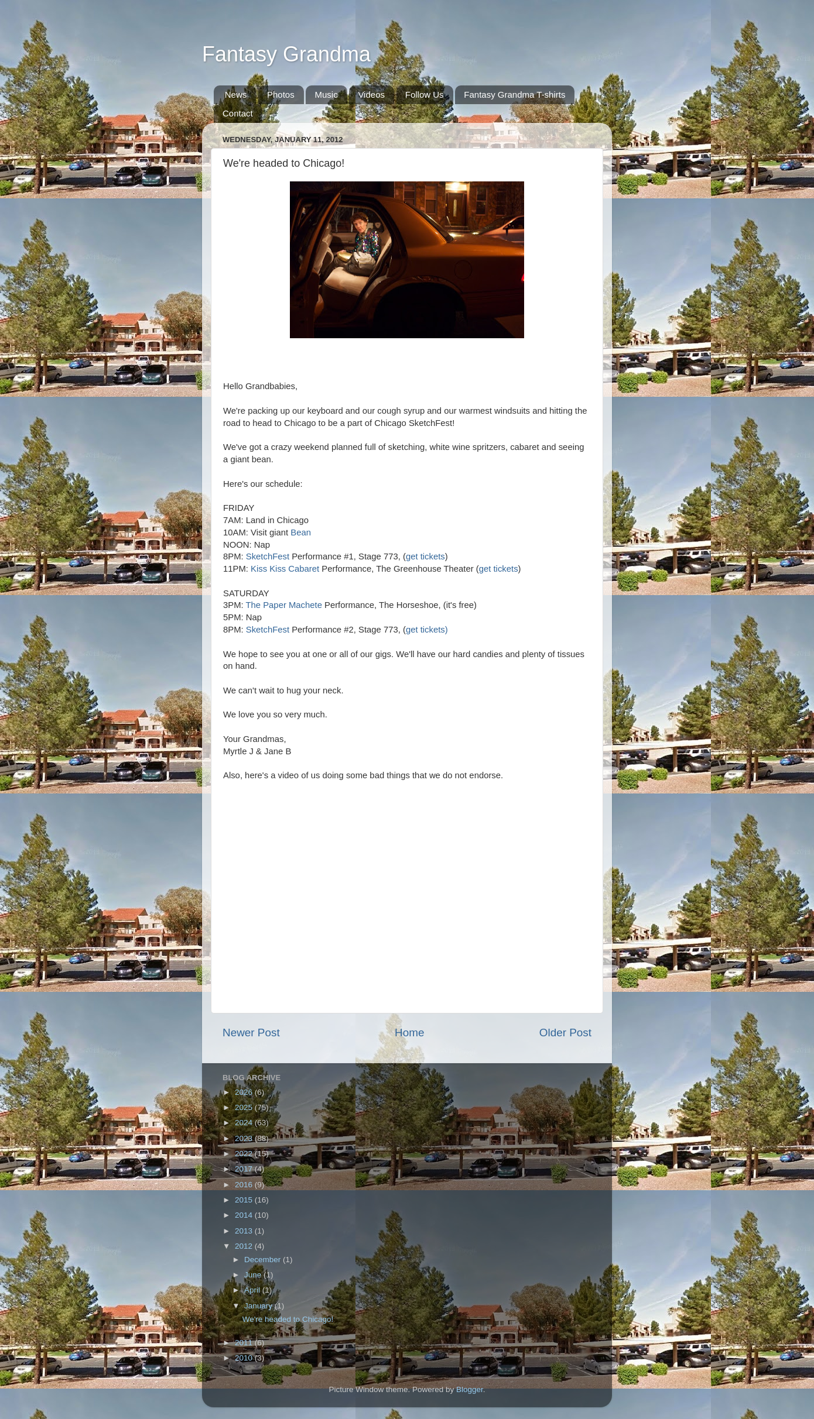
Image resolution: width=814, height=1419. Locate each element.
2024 (245, 1122)
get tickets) (427, 629)
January (259, 1305)
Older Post (565, 1032)
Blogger (469, 1389)
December (263, 1259)
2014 (245, 1215)
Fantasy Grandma (286, 54)
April (253, 1290)
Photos (281, 94)
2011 (245, 1342)
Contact (238, 113)
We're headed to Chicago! (287, 1319)
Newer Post (251, 1032)
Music (325, 94)
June (254, 1274)
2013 (245, 1230)
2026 (245, 1092)
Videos (371, 94)
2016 (245, 1184)
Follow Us (424, 94)
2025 (245, 1107)
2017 (245, 1168)
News (236, 94)
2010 (245, 1357)
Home (409, 1032)
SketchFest (267, 556)
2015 (245, 1199)
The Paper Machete (284, 605)
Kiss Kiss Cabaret (286, 568)
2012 (245, 1246)
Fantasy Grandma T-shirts (514, 94)
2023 (245, 1138)
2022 (245, 1153)
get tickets (425, 556)
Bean (300, 532)
